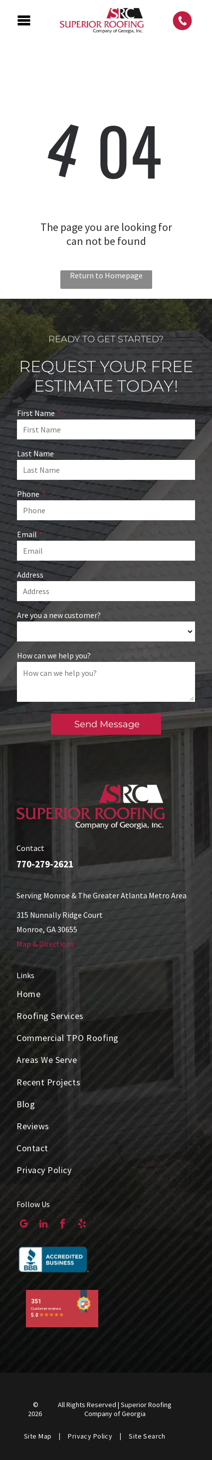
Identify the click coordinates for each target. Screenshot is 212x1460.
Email (27, 534)
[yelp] (82, 1225)
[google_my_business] (23, 1225)
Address (30, 575)
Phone (28, 494)
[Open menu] (23, 20)
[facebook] (62, 1225)
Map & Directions (45, 944)
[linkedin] (43, 1225)
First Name (36, 413)
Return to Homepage (106, 275)
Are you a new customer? (59, 615)
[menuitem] (106, 994)
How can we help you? (54, 655)
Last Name (35, 453)
